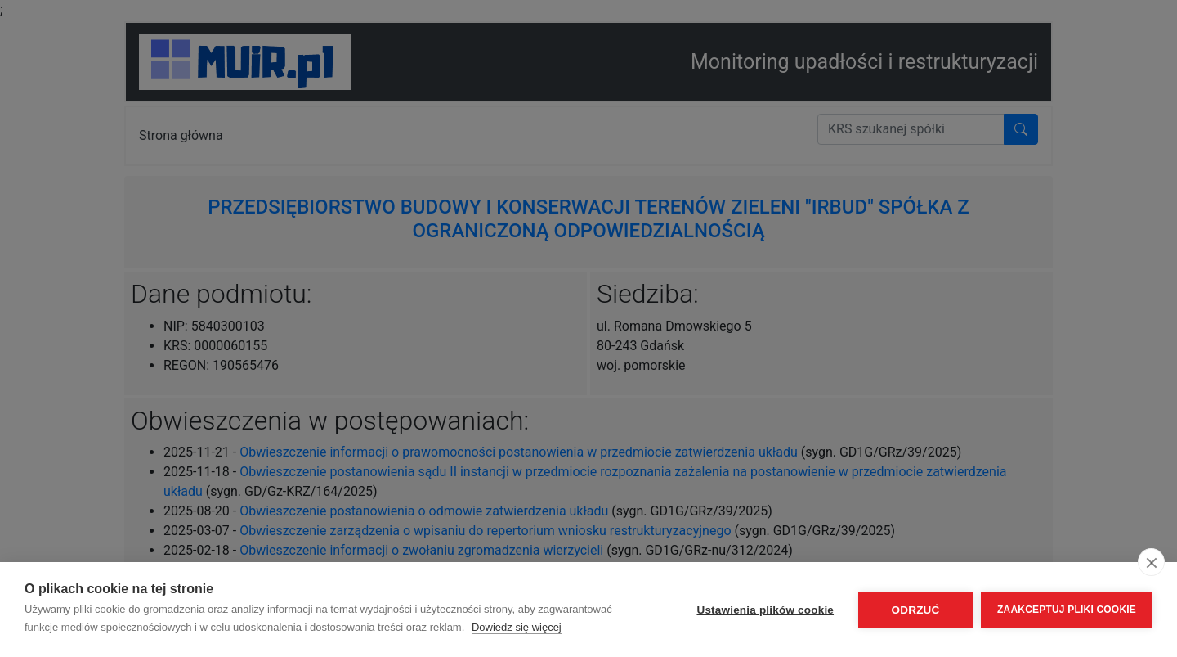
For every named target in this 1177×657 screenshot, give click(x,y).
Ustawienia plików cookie (765, 610)
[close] (1151, 562)
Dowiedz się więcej (517, 627)
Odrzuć (916, 610)
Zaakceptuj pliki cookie (1066, 609)
